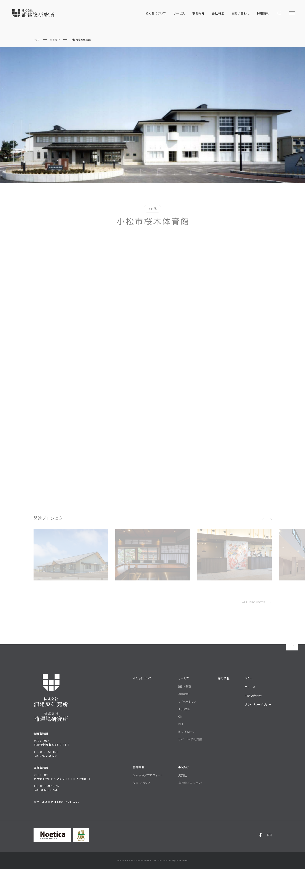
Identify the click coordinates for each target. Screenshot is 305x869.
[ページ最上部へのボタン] (292, 644)
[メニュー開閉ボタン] (292, 13)
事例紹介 (55, 39)
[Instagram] (269, 835)
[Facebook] (260, 835)
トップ (37, 39)
